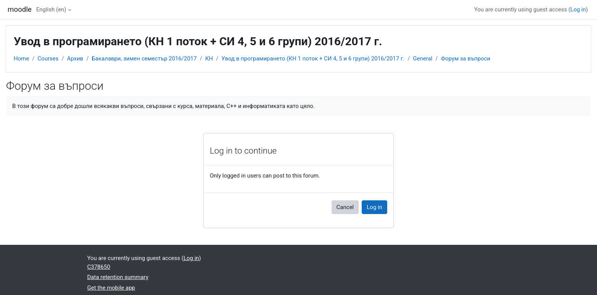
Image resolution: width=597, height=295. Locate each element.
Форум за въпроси (465, 58)
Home (21, 58)
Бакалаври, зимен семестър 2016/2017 (144, 58)
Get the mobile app (111, 287)
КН (209, 58)
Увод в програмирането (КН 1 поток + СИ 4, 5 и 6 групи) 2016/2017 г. (312, 58)
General (423, 58)
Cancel (345, 207)
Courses (48, 58)
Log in (578, 9)
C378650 (98, 266)
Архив (75, 58)
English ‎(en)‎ (51, 9)
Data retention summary (117, 277)
